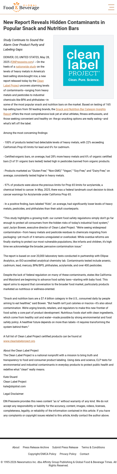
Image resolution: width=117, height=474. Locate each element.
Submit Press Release (65, 447)
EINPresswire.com (22, 62)
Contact (84, 454)
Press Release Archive (36, 447)
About (15, 447)
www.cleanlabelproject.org (19, 341)
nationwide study (26, 66)
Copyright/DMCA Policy (42, 454)
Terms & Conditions (93, 447)
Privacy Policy (68, 454)
